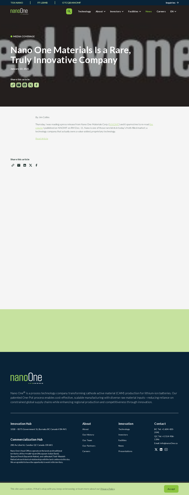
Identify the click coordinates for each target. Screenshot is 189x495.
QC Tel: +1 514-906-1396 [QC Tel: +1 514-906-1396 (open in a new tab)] (165, 437)
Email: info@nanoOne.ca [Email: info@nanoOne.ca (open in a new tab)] (164, 440)
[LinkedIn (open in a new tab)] (161, 446)
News (140, 12)
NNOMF (114, 125)
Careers (152, 12)
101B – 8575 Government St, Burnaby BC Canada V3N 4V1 (35, 433)
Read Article (41, 139)
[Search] (176, 12)
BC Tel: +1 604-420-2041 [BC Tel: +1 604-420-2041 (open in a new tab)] (164, 433)
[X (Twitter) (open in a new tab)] (156, 446)
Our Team (86, 444)
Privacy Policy (107, 488)
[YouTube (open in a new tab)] (166, 446)
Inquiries (170, 2)
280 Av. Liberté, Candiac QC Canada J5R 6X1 (29, 449)
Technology (76, 12)
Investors (107, 12)
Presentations (124, 454)
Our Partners (87, 449)
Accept (171, 488)
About (90, 12)
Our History (87, 438)
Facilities (125, 12)
